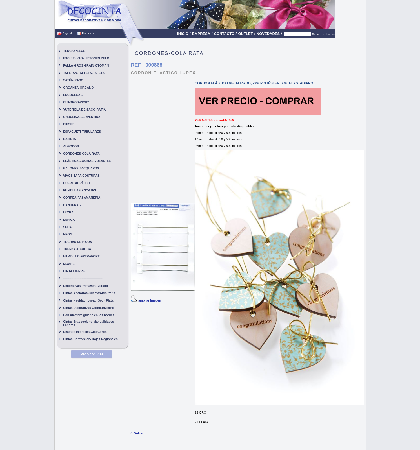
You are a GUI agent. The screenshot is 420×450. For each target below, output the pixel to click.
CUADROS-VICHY (76, 102)
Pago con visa (92, 354)
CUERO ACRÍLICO (76, 183)
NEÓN (67, 234)
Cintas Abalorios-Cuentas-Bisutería (89, 293)
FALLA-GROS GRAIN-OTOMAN (86, 65)
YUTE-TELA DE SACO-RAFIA (84, 109)
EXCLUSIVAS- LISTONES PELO (86, 58)
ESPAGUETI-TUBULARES (82, 131)
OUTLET (245, 34)
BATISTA (69, 139)
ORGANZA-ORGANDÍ (78, 87)
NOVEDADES (268, 34)
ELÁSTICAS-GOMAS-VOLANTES (87, 161)
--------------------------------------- (83, 278)
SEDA (67, 227)
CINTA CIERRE (74, 271)
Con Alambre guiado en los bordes (88, 315)
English (65, 33)
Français (85, 33)
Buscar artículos (323, 34)
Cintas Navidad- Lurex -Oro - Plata (88, 300)
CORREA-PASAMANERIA (81, 197)
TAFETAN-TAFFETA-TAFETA (84, 73)
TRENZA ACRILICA (77, 249)
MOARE (69, 263)
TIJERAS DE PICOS (77, 241)
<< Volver (137, 433)
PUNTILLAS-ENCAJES (79, 190)
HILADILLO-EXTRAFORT (81, 256)
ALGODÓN (71, 146)
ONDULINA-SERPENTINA (82, 117)
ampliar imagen (149, 300)
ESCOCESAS (73, 95)
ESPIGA (69, 219)
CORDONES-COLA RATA (81, 153)
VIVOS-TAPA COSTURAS (81, 175)
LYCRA (68, 212)
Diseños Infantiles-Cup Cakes (85, 331)
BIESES (68, 124)
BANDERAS (72, 205)
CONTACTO (224, 34)
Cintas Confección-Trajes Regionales (90, 339)
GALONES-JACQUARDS (81, 168)
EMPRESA (201, 34)
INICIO (182, 34)
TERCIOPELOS (74, 51)
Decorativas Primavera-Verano (85, 285)
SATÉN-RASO (73, 80)
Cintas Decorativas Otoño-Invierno (88, 307)
